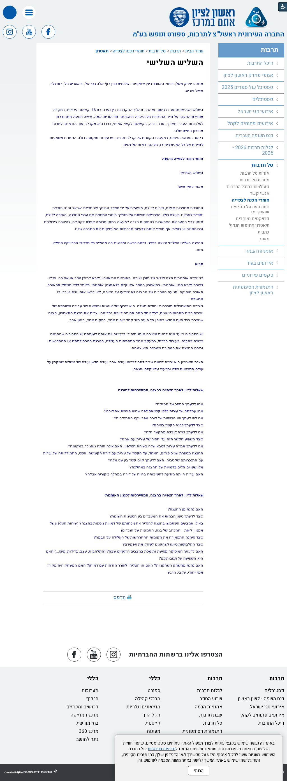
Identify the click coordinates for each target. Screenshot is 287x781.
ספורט (154, 690)
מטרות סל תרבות (254, 180)
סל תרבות (157, 51)
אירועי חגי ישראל (255, 111)
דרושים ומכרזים (82, 706)
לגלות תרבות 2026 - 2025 (252, 150)
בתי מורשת (87, 723)
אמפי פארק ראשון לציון (248, 75)
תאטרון (102, 51)
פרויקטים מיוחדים (252, 218)
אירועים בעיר (260, 263)
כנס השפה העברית (254, 135)
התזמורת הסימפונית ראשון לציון (253, 290)
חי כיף (92, 698)
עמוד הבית (194, 51)
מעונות (153, 731)
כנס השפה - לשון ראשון (261, 698)
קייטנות (152, 723)
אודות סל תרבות (254, 173)
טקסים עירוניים (257, 275)
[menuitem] (251, 63)
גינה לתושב (87, 739)
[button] (29, 12)
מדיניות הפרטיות (161, 749)
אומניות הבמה (259, 251)
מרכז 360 (88, 731)
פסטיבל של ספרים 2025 (247, 87)
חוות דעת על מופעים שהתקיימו (250, 209)
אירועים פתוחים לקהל (250, 123)
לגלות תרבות (209, 690)
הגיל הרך (151, 714)
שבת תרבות (210, 714)
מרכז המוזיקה (84, 714)
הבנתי (198, 771)
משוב (264, 238)
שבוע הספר (211, 698)
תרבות (175, 51)
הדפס (120, 597)
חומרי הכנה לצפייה (128, 51)
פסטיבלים (262, 99)
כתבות (263, 232)
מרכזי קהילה (147, 698)
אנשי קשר (259, 193)
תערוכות (90, 690)
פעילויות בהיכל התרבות (248, 186)
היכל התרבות (260, 63)
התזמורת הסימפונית (202, 731)
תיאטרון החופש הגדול (249, 225)
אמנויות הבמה (208, 706)
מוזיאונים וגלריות (143, 706)
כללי (154, 678)
